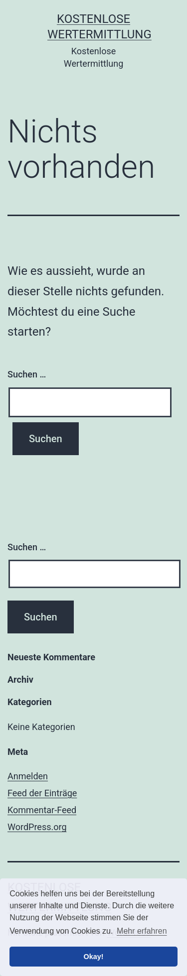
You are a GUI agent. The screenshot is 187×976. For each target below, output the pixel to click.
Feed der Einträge (42, 793)
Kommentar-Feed (41, 810)
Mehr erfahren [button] (142, 931)
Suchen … (26, 374)
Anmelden (27, 776)
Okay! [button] (94, 957)
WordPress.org (37, 827)
